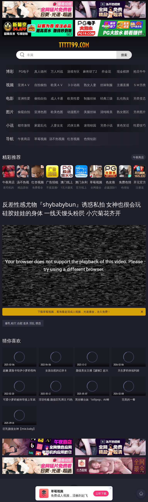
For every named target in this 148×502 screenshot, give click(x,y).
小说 (10, 125)
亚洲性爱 (24, 98)
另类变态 (139, 98)
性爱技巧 (139, 125)
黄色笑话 (123, 125)
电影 (10, 98)
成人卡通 (57, 98)
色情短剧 (90, 139)
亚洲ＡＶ (24, 85)
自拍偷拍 (40, 85)
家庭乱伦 (40, 125)
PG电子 (24, 71)
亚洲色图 (40, 112)
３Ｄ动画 (73, 85)
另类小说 (106, 125)
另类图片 (139, 112)
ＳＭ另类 (139, 85)
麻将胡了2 (90, 71)
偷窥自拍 (24, 112)
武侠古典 (73, 125)
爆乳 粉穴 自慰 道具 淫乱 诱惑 (23, 323)
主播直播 (123, 85)
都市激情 (24, 125)
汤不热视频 (57, 139)
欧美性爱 (73, 98)
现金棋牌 (123, 71)
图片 (10, 111)
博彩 (10, 71)
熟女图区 (123, 112)
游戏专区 (73, 71)
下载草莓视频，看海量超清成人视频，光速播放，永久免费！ (91, 311)
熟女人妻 (90, 85)
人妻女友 (57, 125)
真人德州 (40, 71)
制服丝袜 (90, 98)
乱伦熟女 (123, 98)
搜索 (124, 55)
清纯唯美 (106, 112)
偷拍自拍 (40, 98)
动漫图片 (73, 112)
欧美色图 (57, 112)
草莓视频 (40, 139)
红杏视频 (73, 139)
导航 (10, 138)
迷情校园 (90, 125)
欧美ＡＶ (57, 85)
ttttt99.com (74, 45)
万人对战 (57, 71)
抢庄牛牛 (139, 71)
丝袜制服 (106, 85)
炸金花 (106, 71)
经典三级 (106, 98)
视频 (10, 84)
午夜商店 (24, 139)
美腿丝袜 (90, 112)
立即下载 (101, 493)
